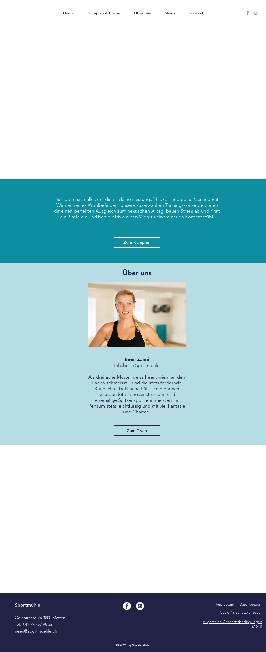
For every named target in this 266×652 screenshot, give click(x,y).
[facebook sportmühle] (247, 13)
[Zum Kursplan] (137, 242)
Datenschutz (249, 604)
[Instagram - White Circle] (140, 606)
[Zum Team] (137, 430)
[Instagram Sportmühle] (255, 13)
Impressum (225, 604)
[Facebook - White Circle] (127, 606)
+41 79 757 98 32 (37, 624)
